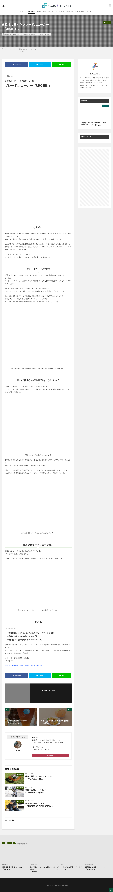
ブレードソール (37, 34)
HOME (5, 49)
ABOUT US (69, 12)
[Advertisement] (94, 177)
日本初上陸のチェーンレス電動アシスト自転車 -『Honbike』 (42, 869)
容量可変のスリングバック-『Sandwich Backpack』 (35, 791)
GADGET (23, 12)
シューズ (30, 34)
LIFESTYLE (46, 12)
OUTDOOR (31, 12)
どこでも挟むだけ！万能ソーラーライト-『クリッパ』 (70, 868)
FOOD (39, 12)
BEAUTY (54, 12)
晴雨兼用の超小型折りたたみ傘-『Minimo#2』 (12, 868)
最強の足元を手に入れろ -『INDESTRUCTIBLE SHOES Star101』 (40, 804)
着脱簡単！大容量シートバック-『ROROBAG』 (95, 868)
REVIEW (61, 12)
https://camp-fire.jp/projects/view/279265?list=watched (23, 665)
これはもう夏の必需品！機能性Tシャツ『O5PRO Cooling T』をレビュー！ (93, 124)
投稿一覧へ (50, 755)
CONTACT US (79, 12)
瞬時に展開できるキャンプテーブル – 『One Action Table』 (39, 777)
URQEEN (25, 34)
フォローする (51, 693)
